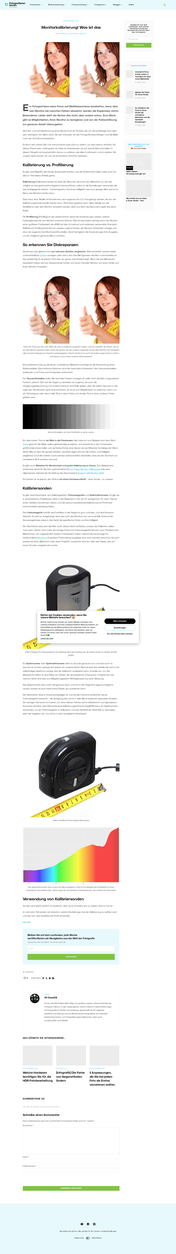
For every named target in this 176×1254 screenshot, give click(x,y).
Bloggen (117, 4)
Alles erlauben (120, 621)
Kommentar (28, 1125)
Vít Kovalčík (50, 998)
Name (26, 1157)
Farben (64, 33)
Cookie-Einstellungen (108, 1231)
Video (131, 4)
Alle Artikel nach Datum (68, 1231)
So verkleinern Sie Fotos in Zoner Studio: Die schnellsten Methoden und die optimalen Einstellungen (142, 115)
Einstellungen (120, 628)
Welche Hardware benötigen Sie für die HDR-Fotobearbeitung (38, 1077)
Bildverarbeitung (56, 4)
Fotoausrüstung (79, 4)
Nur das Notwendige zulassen (120, 633)
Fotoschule (35, 4)
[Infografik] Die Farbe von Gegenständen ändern (70, 1077)
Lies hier (27, 922)
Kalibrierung (73, 33)
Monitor (83, 33)
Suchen (97, 1231)
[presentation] (39, 1179)
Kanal (138, 148)
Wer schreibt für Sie (85, 1231)
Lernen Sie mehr (47, 638)
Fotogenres (99, 4)
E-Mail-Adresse (29, 1166)
